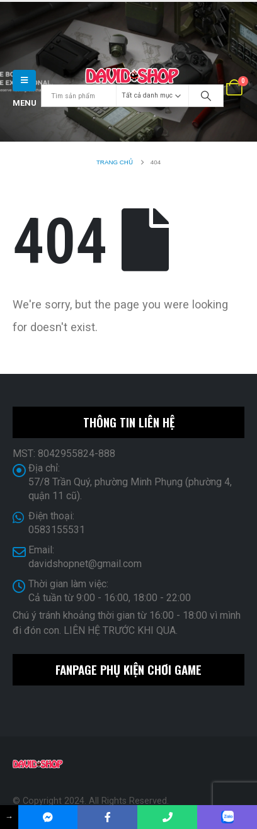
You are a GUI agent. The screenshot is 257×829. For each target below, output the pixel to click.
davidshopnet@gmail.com (85, 564)
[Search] (206, 95)
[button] (24, 80)
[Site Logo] (132, 76)
